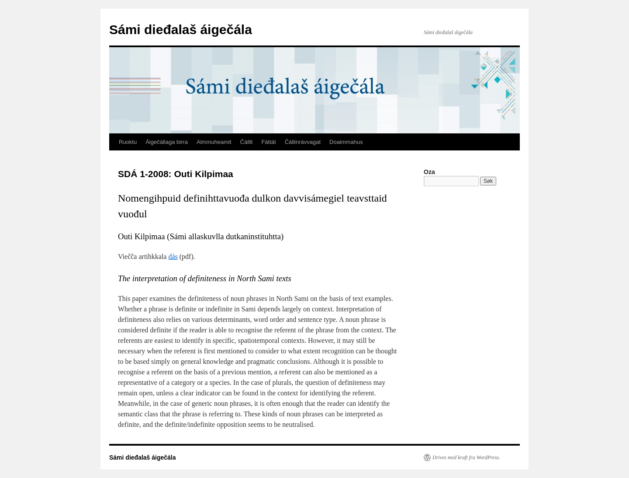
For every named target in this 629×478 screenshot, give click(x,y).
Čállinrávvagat (303, 142)
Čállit (246, 142)
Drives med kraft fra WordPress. (466, 457)
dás (172, 256)
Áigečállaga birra (166, 142)
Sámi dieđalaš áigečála (180, 29)
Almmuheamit (214, 142)
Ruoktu (128, 142)
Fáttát (268, 142)
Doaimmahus (346, 142)
